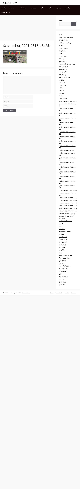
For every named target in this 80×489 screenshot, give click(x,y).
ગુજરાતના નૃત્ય (63, 69)
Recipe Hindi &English (66, 37)
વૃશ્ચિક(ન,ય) (62, 261)
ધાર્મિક (44, 7)
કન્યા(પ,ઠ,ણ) (62, 56)
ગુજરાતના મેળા (63, 72)
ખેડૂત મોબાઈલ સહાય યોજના (67, 64)
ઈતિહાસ (13, 7)
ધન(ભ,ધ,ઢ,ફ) (62, 85)
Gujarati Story (10, 2)
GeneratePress (26, 293)
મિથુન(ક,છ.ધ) (63, 239)
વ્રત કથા (61, 263)
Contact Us (74, 293)
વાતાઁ (51, 7)
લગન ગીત (62, 247)
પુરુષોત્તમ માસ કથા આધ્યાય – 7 (68, 206)
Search (61, 20)
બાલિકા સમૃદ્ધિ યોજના (65, 221)
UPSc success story (65, 43)
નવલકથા (61, 91)
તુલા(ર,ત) (61, 80)
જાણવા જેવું (68, 7)
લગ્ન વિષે (61, 250)
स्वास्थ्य (60, 45)
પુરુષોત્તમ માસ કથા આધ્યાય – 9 (68, 211)
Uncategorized (63, 40)
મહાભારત (58, 8)
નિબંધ (60, 96)
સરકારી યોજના (24, 7)
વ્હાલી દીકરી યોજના (64, 266)
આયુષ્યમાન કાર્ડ (63, 48)
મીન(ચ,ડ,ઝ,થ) (63, 242)
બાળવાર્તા (61, 223)
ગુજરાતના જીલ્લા (63, 67)
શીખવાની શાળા (63, 269)
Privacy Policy (59, 293)
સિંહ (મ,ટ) (62, 279)
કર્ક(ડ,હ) (61, 59)
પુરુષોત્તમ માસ (7, 12)
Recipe (61, 35)
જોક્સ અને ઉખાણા (64, 77)
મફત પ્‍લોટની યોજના (65, 231)
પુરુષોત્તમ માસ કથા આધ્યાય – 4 (68, 198)
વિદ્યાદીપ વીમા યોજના (65, 255)
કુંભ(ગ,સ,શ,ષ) (63, 61)
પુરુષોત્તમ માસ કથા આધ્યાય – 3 (68, 190)
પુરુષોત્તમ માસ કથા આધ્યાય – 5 (68, 200)
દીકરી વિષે (4, 8)
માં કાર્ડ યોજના (63, 237)
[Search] (73, 24)
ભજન (60, 226)
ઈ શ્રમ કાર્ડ (62, 51)
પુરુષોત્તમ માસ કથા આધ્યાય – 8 (68, 208)
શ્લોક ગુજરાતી (63, 271)
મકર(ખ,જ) (62, 229)
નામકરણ (35, 7)
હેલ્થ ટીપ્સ (62, 285)
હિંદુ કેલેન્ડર (62, 282)
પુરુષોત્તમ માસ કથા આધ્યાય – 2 (68, 150)
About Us (66, 293)
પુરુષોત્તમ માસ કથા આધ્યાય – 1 (68, 101)
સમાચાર (61, 274)
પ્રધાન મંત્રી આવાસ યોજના (67, 214)
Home (52, 293)
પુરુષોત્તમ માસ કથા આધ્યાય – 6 (68, 203)
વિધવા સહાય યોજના (64, 258)
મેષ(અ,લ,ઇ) (62, 245)
